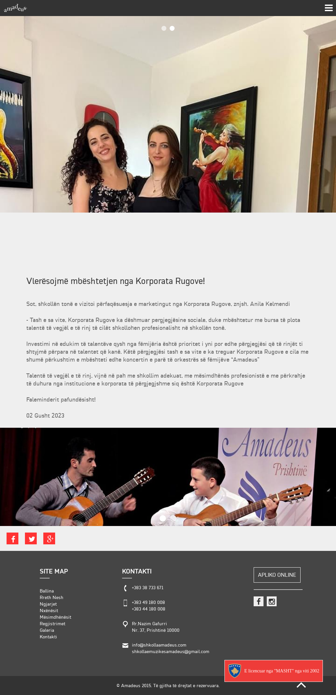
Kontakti (48, 637)
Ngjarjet (48, 604)
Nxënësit (49, 610)
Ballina (47, 591)
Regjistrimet (52, 624)
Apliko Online (277, 575)
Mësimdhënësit (55, 617)
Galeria (47, 630)
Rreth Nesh (51, 597)
